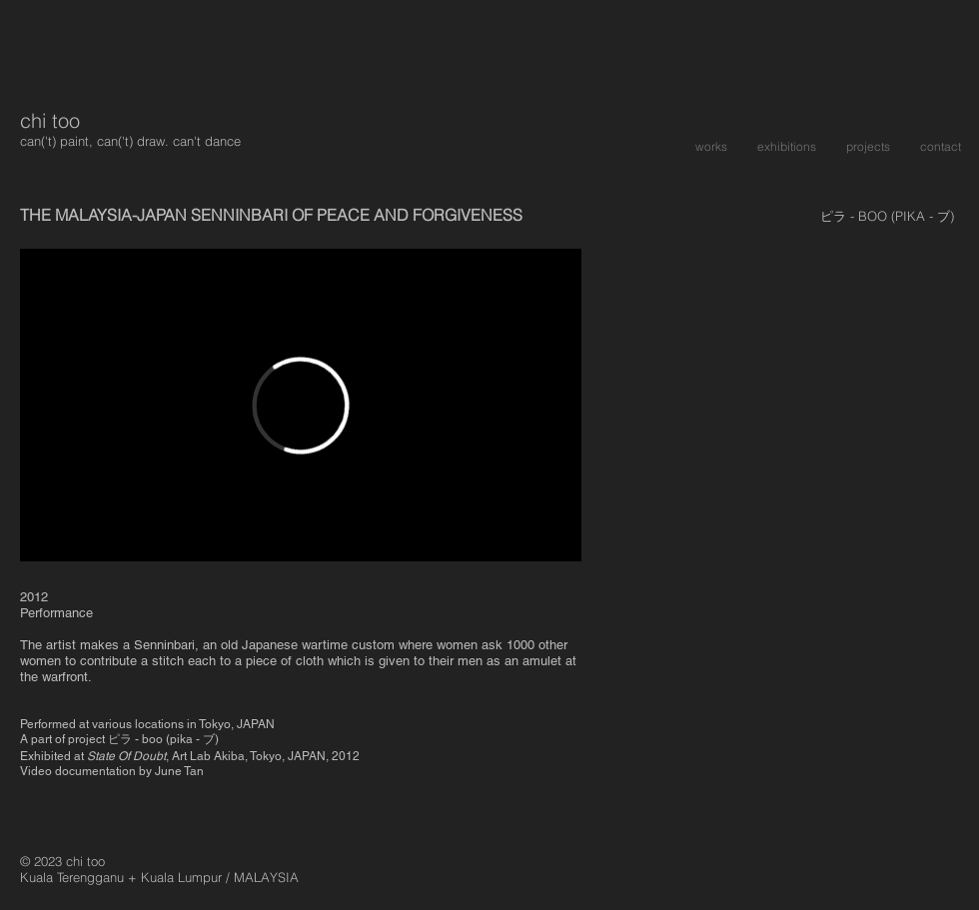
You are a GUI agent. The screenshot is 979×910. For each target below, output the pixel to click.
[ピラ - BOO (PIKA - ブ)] (887, 216)
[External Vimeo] (300, 405)
